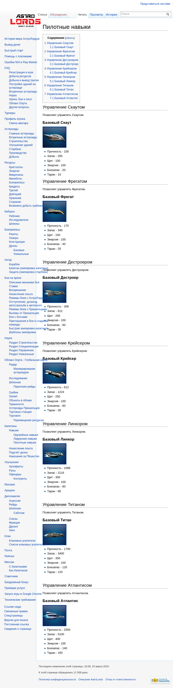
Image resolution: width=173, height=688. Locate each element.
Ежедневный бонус (16, 582)
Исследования (18, 378)
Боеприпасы (17, 182)
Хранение (15, 198)
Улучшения (11, 462)
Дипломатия (12, 496)
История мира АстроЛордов (22, 38)
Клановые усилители (22, 540)
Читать (82, 14)
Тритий (13, 190)
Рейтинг (9, 556)
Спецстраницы (13, 615)
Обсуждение (58, 14)
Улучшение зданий (21, 145)
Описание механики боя (24, 282)
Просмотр (96, 14)
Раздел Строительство (23, 342)
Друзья (13, 526)
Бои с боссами (18, 317)
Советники (11, 576)
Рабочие (14, 216)
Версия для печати (16, 620)
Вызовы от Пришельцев (24, 313)
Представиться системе (155, 3)
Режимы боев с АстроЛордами (28, 298)
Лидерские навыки (25, 438)
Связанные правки (16, 611)
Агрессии (14, 500)
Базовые (19, 250)
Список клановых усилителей (27, 544)
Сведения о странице (17, 628)
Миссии (9, 562)
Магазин (10, 484)
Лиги (12, 530)
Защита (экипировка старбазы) (28, 272)
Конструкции (17, 241)
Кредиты (14, 186)
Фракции (14, 522)
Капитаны (11, 426)
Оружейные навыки (26, 434)
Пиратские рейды (24, 386)
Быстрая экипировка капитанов (28, 328)
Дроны (13, 245)
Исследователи (18, 220)
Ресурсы (10, 162)
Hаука (12, 95)
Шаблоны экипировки (22, 332)
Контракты (20, 478)
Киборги (10, 211)
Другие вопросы (19, 107)
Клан (8, 536)
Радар (13, 364)
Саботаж (19, 513)
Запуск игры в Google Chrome (23, 594)
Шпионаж (15, 382)
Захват (13, 396)
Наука (8, 338)
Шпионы (14, 223)
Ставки (13, 286)
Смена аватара (18, 123)
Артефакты (16, 466)
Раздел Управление (21, 350)
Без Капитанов (18, 570)
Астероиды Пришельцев (24, 408)
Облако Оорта (18, 103)
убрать (70, 38)
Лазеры (13, 238)
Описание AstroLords (90, 679)
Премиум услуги (15, 588)
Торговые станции (20, 411)
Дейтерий (15, 194)
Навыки (13, 430)
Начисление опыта (21, 294)
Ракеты (13, 234)
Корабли (14, 264)
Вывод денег (12, 44)
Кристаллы (16, 167)
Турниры (10, 113)
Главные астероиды (21, 133)
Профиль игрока (15, 118)
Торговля (14, 415)
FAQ (7, 68)
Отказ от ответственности (120, 679)
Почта (8, 550)
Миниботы (15, 178)
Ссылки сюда (12, 606)
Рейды (13, 504)
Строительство (18, 141)
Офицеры (15, 474)
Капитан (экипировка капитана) (28, 268)
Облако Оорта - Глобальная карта (26, 360)
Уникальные (21, 254)
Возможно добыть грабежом (27, 205)
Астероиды (11, 129)
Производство (18, 153)
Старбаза (15, 149)
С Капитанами (18, 566)
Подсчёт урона (18, 452)
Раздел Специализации (24, 346)
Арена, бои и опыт (20, 99)
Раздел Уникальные (21, 354)
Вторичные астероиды (23, 137)
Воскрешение (17, 290)
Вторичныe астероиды (23, 91)
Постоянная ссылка (16, 624)
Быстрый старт (14, 50)
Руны (12, 470)
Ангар (8, 259)
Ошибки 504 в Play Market (21, 62)
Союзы (13, 518)
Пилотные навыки (25, 442)
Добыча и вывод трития (24, 80)
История (111, 14)
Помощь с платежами (18, 56)
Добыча (14, 156)
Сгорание (15, 201)
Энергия (14, 171)
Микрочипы (16, 174)
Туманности (16, 404)
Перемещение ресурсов (29, 420)
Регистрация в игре (21, 72)
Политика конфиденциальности (57, 679)
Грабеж (13, 392)
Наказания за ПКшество (24, 456)
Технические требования (20, 599)
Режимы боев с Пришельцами (28, 309)
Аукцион (10, 490)
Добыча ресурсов (20, 76)
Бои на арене (13, 277)
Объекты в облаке (20, 400)
